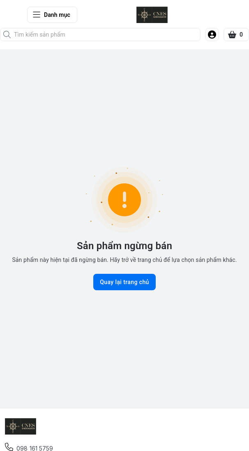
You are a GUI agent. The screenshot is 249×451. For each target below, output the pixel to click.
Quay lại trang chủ (124, 282)
